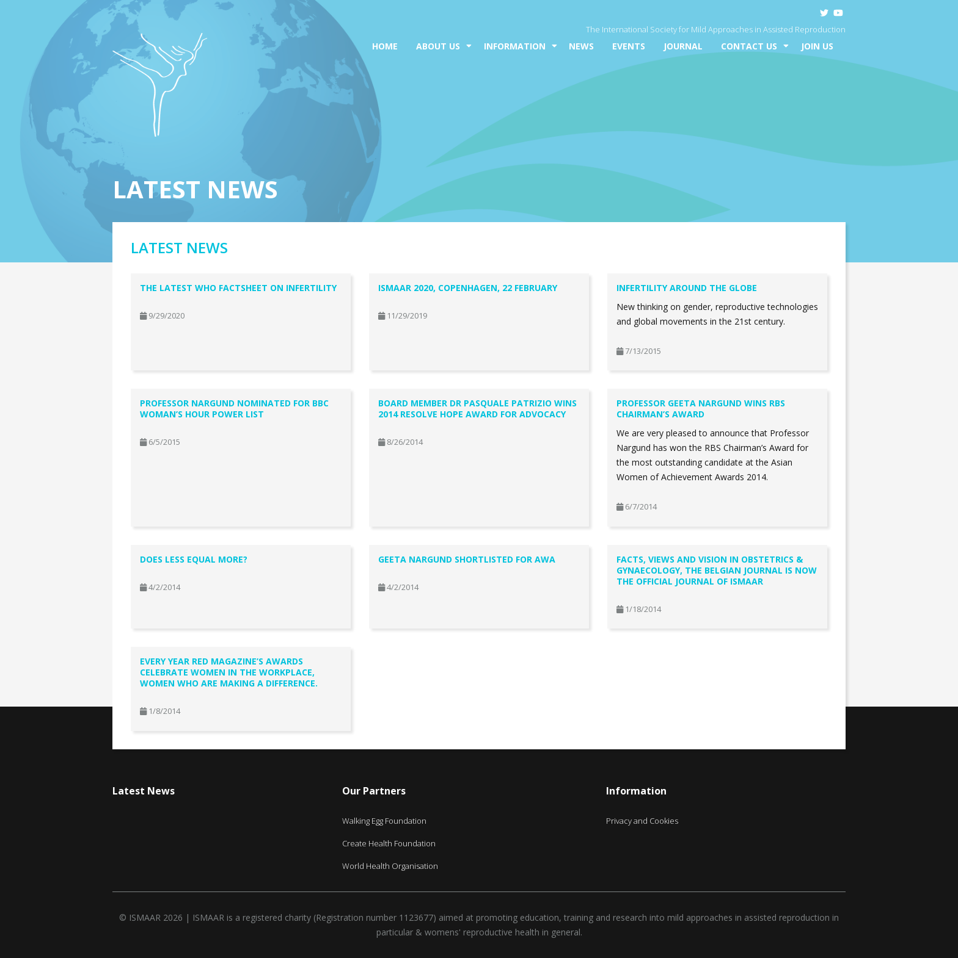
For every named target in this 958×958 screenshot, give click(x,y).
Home (385, 46)
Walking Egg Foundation (384, 820)
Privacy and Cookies (642, 820)
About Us (438, 46)
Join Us (817, 46)
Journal (683, 46)
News (581, 46)
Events (628, 46)
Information (515, 46)
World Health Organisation (390, 865)
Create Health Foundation (389, 843)
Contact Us (749, 46)
